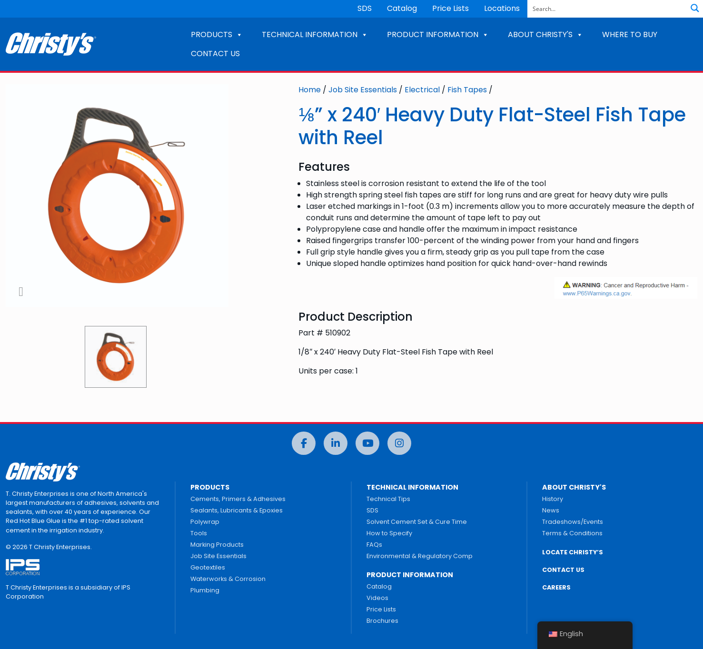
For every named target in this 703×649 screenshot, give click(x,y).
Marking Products (217, 545)
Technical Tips (388, 499)
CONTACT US (215, 53)
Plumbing (204, 590)
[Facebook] (304, 443)
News (550, 510)
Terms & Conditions (572, 533)
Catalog (402, 8)
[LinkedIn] (335, 443)
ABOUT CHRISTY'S (545, 34)
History (552, 499)
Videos (377, 598)
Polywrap (204, 522)
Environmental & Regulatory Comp (419, 556)
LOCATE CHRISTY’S (572, 552)
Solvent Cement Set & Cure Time (416, 522)
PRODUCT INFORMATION (438, 34)
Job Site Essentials (362, 89)
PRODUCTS (217, 34)
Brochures (382, 621)
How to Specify (389, 533)
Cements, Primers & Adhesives (238, 499)
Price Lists (450, 8)
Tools (198, 533)
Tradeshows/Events (572, 522)
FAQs (374, 545)
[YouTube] (367, 443)
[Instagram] (399, 443)
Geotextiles (207, 567)
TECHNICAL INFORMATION (315, 34)
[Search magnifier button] (695, 8)
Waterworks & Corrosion (228, 579)
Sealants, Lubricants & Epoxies (236, 510)
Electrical (422, 89)
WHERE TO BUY (629, 34)
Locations (502, 8)
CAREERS (556, 587)
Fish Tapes (467, 89)
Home (309, 89)
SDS (364, 8)
